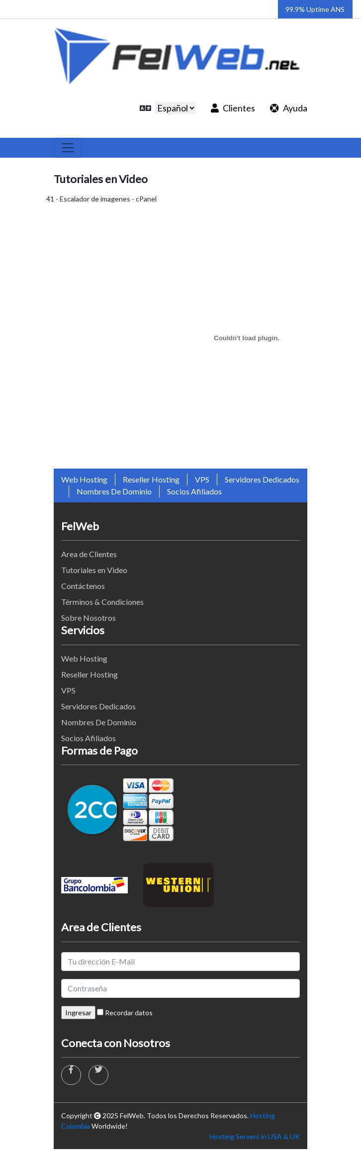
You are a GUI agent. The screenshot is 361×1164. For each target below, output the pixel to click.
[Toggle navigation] (68, 148)
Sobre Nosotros (88, 617)
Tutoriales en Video (94, 570)
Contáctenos (83, 585)
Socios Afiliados (194, 491)
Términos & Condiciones (102, 601)
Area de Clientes (89, 554)
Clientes (233, 107)
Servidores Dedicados (262, 479)
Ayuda (288, 107)
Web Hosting (84, 479)
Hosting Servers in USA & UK (254, 1136)
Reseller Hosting (151, 479)
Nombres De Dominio (114, 491)
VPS (202, 479)
